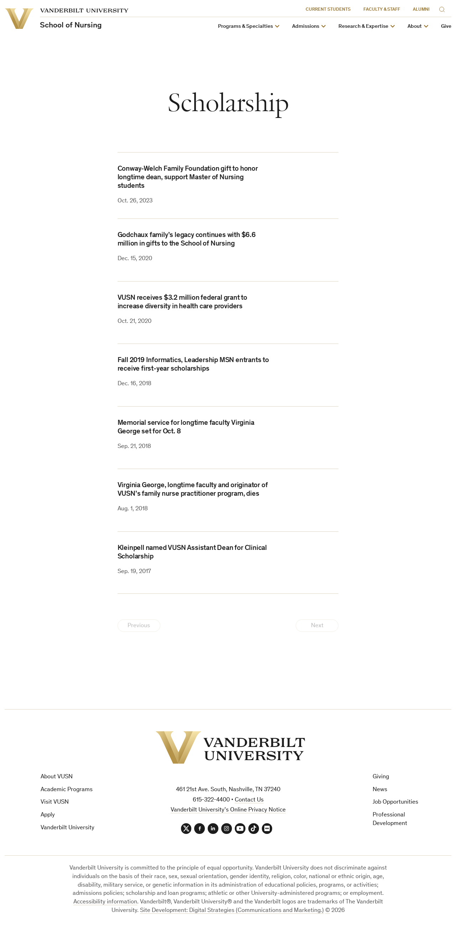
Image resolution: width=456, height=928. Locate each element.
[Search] (443, 8)
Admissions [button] (305, 26)
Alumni (421, 9)
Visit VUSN (55, 802)
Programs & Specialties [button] (245, 26)
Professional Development (390, 819)
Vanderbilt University (67, 828)
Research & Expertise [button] (363, 26)
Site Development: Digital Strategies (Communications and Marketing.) (232, 911)
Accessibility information (105, 902)
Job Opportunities (395, 802)
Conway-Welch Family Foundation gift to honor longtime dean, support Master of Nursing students (188, 178)
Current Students (328, 9)
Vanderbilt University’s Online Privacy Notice (228, 810)
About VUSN (57, 777)
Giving (381, 777)
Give (446, 26)
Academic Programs (67, 790)
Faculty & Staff (381, 9)
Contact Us (249, 800)
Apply (48, 815)
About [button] (415, 26)
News (380, 790)
